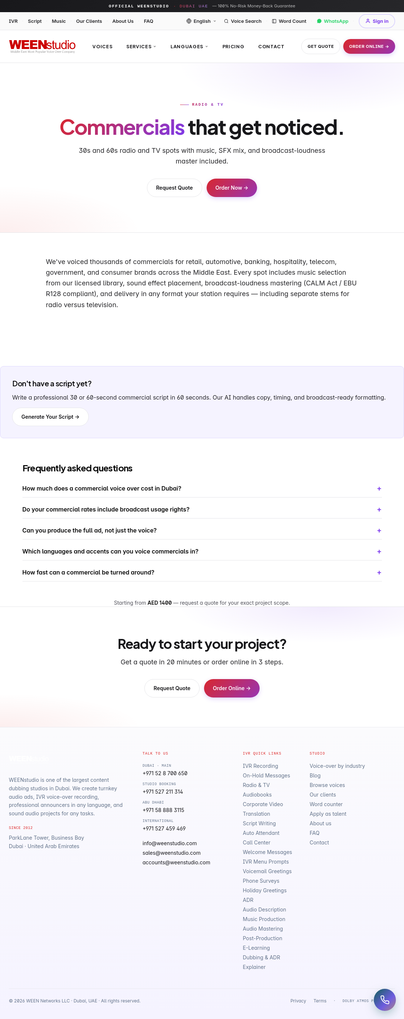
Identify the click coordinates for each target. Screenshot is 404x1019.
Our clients (323, 794)
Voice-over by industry (337, 766)
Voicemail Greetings (267, 871)
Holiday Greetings (265, 890)
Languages (189, 46)
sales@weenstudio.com (172, 853)
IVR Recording (260, 766)
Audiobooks (257, 794)
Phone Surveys (261, 881)
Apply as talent (328, 814)
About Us (123, 21)
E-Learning (256, 948)
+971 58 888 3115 (163, 810)
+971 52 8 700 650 (165, 773)
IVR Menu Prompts (266, 861)
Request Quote (174, 188)
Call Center (256, 842)
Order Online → (369, 46)
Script (35, 21)
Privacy (298, 1001)
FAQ (148, 21)
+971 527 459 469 (164, 828)
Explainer (254, 967)
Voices (102, 46)
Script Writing (259, 823)
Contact (271, 46)
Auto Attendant (261, 833)
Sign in (377, 21)
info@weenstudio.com (170, 843)
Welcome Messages (267, 852)
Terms (319, 1001)
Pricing (233, 46)
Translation (256, 814)
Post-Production (262, 938)
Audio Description (264, 909)
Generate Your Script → (50, 417)
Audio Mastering (263, 928)
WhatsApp (333, 21)
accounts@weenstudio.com (176, 862)
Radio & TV (256, 785)
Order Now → (232, 188)
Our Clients (89, 21)
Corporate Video (263, 804)
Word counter (326, 804)
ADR (248, 900)
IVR (13, 21)
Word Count (289, 21)
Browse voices (327, 785)
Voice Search (242, 21)
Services (141, 46)
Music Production (264, 919)
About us (320, 823)
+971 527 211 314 (163, 791)
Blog (315, 775)
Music (59, 21)
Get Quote (321, 46)
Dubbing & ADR (261, 957)
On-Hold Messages (266, 775)
